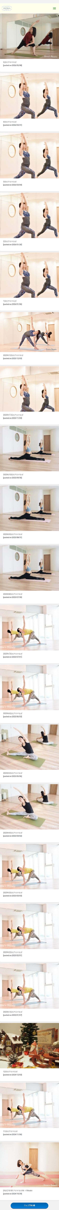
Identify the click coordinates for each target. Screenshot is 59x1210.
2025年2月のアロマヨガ (12, 952)
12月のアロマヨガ (10, 1072)
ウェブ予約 (29, 1205)
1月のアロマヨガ (9, 301)
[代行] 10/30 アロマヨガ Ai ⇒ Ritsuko (17, 1191)
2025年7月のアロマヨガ (12, 654)
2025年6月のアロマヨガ (12, 713)
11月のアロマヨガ (10, 1131)
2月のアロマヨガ (9, 241)
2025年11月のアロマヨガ (13, 415)
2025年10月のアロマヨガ (13, 475)
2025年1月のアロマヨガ (12, 1012)
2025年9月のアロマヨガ (12, 534)
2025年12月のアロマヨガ (13, 355)
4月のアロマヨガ (9, 122)
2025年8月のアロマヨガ (12, 594)
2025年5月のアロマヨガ (12, 773)
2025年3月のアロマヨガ (12, 893)
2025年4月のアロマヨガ (12, 833)
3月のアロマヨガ (9, 182)
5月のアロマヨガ (9, 62)
